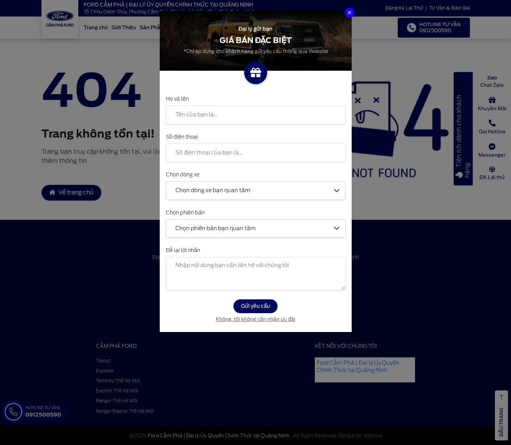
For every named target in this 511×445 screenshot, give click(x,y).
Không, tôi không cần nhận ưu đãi (255, 319)
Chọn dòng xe (183, 174)
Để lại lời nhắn (183, 250)
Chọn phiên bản (185, 212)
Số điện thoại (182, 137)
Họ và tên (177, 99)
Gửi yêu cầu (255, 306)
